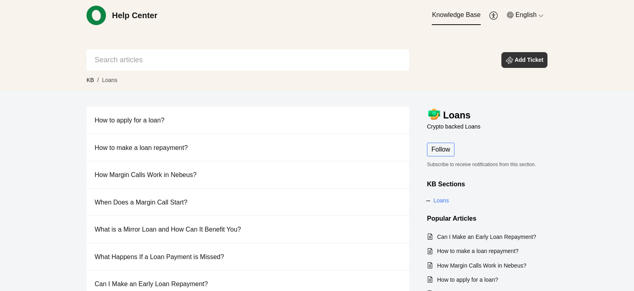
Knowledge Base (456, 14)
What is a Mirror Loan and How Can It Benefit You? (168, 229)
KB (90, 80)
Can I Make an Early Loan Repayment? (151, 283)
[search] (248, 60)
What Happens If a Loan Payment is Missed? (159, 256)
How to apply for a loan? (130, 120)
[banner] (317, 45)
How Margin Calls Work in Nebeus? (146, 174)
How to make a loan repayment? (141, 147)
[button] (494, 15)
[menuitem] (456, 15)
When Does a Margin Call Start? (141, 202)
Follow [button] (440, 149)
